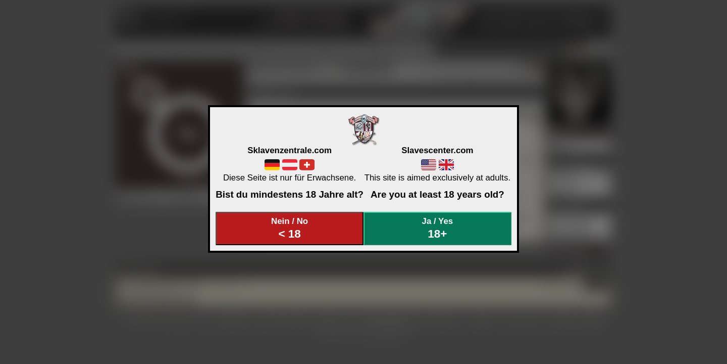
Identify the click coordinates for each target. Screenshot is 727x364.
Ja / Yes (438, 228)
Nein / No (290, 228)
